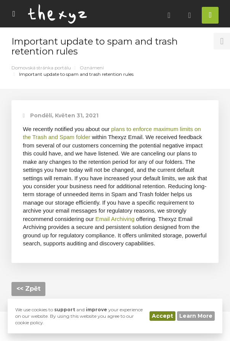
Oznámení (92, 67)
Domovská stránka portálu (41, 67)
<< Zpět (28, 288)
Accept (162, 315)
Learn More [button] (195, 315)
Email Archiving (115, 219)
